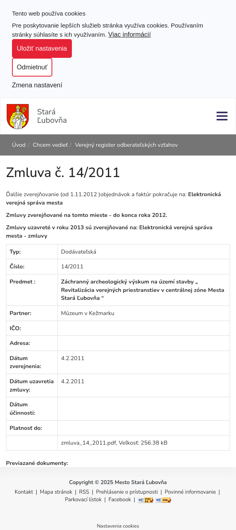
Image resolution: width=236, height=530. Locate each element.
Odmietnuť (32, 67)
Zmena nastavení (37, 85)
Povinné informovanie (190, 492)
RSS (85, 492)
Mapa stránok (56, 492)
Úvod (19, 145)
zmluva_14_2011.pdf (88, 443)
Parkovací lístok (83, 499)
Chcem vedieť (50, 145)
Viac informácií (129, 34)
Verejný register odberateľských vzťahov (126, 145)
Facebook (120, 499)
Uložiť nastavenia (42, 48)
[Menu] (222, 115)
